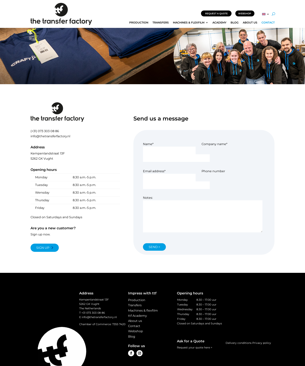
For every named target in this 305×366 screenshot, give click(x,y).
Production (138, 22)
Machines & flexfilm (188, 22)
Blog (235, 22)
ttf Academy (137, 316)
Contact (268, 22)
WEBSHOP (244, 13)
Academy (219, 22)
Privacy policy (261, 343)
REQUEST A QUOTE (216, 13)
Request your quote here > (194, 347)
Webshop (135, 331)
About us (250, 22)
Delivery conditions (239, 343)
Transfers (160, 22)
